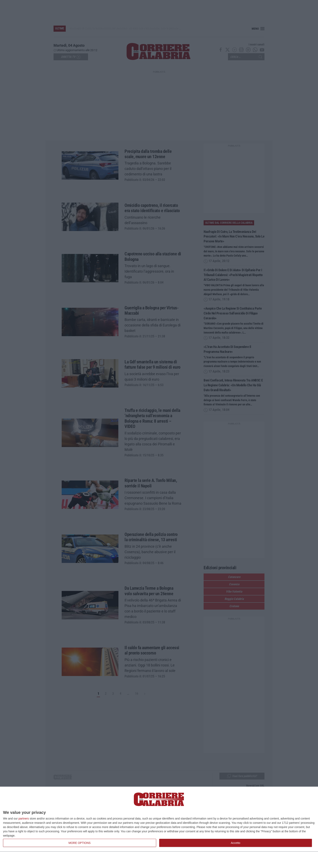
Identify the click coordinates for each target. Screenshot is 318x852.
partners (23, 818)
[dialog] (159, 819)
